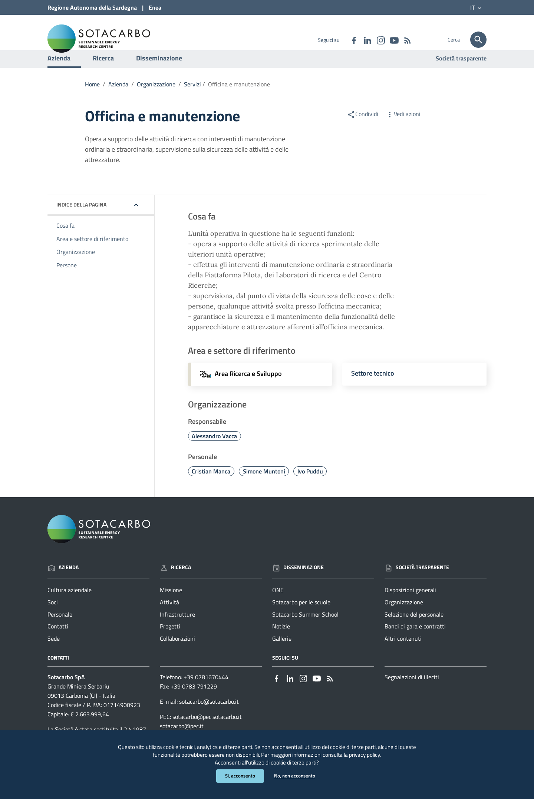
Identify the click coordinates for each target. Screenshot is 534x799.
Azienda (58, 73)
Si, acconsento (238, 776)
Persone (66, 280)
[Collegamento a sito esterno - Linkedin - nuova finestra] (367, 39)
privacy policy (394, 751)
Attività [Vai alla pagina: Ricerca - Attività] (169, 617)
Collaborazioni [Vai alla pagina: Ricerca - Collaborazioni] (177, 654)
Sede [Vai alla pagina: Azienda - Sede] (53, 654)
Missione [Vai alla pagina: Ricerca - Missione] (171, 605)
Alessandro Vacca (214, 451)
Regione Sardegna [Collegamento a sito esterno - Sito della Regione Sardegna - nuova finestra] (92, 7)
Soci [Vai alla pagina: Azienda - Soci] (52, 617)
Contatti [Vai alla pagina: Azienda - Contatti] (57, 641)
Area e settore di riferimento (92, 254)
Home (92, 99)
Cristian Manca (211, 486)
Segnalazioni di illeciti (412, 692)
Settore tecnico (372, 388)
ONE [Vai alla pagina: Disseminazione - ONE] (278, 605)
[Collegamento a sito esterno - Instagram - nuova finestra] (380, 39)
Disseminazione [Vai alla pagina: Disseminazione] (298, 583)
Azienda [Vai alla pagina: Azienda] (63, 583)
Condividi (362, 129)
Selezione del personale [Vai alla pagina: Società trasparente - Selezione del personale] (414, 629)
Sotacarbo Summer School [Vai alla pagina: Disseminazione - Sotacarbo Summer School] (305, 629)
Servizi (192, 99)
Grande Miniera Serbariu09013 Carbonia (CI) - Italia (81, 706)
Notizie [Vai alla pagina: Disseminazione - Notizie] (281, 641)
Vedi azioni (403, 129)
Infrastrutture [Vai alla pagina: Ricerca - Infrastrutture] (177, 629)
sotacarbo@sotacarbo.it (209, 716)
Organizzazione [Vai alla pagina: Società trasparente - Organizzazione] (404, 617)
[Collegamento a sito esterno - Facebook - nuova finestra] (353, 39)
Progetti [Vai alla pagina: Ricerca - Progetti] (170, 641)
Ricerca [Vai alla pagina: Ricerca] (175, 583)
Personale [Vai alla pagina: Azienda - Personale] (59, 629)
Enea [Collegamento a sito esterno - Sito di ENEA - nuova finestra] (155, 7)
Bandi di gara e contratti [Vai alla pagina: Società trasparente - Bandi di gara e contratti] (415, 641)
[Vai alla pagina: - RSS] (407, 39)
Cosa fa (65, 240)
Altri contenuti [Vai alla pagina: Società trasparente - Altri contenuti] (403, 654)
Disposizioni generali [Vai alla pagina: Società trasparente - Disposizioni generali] (410, 605)
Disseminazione (159, 73)
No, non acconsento (295, 776)
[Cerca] (478, 40)
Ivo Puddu (310, 486)
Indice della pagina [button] (81, 220)
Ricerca (103, 73)
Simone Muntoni (264, 486)
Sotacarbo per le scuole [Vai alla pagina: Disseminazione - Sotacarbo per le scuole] (301, 617)
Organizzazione (156, 99)
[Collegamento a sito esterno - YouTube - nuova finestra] (393, 39)
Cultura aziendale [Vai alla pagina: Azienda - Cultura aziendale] (69, 605)
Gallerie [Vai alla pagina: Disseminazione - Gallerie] (281, 654)
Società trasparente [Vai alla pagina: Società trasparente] (461, 73)
